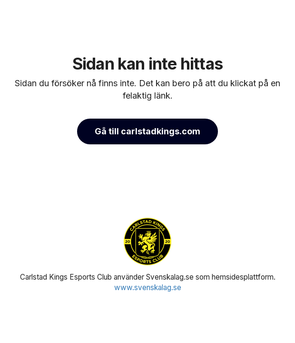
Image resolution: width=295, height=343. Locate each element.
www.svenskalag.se (147, 287)
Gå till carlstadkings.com (147, 131)
